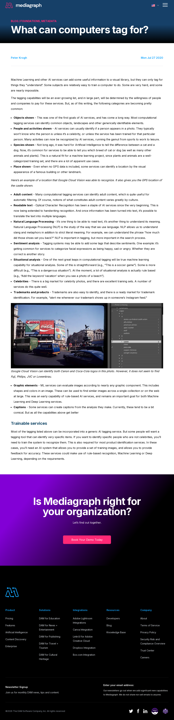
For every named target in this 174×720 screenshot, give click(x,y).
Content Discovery (15, 639)
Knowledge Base (116, 632)
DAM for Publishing (49, 636)
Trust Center (147, 650)
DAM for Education (49, 618)
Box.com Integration (84, 654)
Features (10, 625)
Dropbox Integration (84, 647)
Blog (109, 625)
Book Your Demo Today (87, 539)
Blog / (15, 21)
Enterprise (11, 646)
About (143, 618)
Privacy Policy (148, 632)
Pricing (9, 618)
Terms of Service (150, 625)
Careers (144, 657)
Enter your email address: (118, 685)
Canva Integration (83, 629)
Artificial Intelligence (16, 632)
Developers (113, 618)
